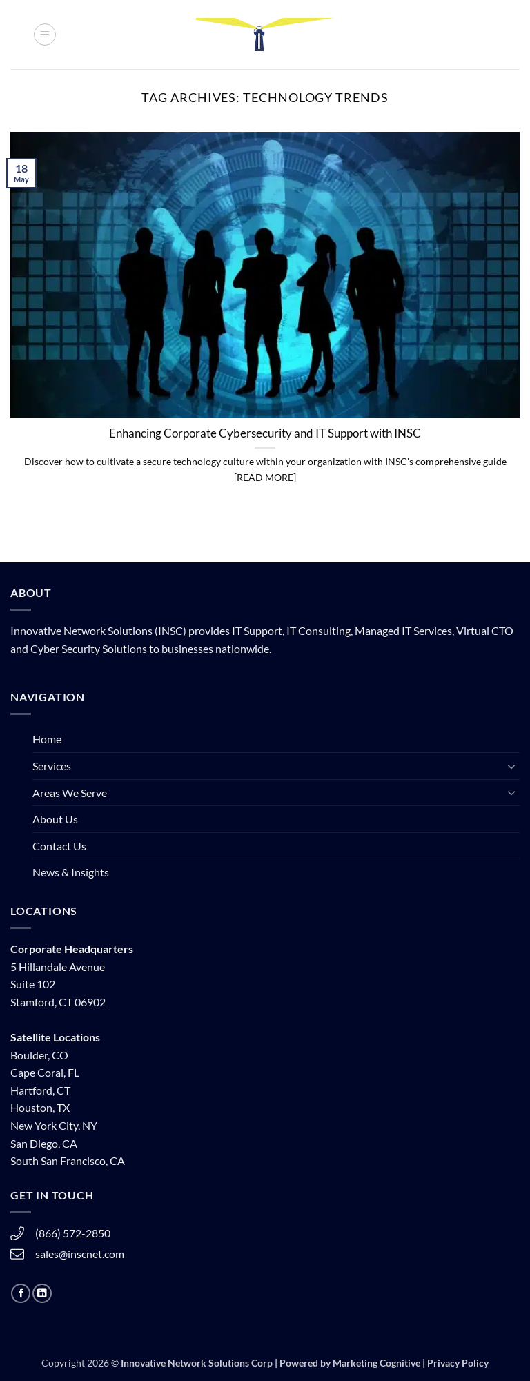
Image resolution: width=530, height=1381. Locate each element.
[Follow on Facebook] (20, 1293)
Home (46, 738)
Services (51, 765)
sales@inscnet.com (79, 1253)
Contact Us (59, 845)
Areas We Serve (69, 792)
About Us (55, 818)
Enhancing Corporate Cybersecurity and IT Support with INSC (265, 433)
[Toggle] (511, 766)
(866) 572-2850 (72, 1233)
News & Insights (70, 872)
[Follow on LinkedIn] (42, 1293)
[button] (45, 34)
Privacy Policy (458, 1363)
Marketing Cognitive (376, 1363)
